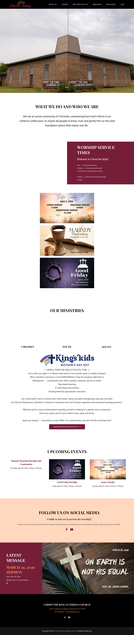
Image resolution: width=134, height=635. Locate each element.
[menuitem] (53, 4)
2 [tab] (67, 87)
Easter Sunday (108, 482)
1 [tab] (65, 87)
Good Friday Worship (67, 482)
